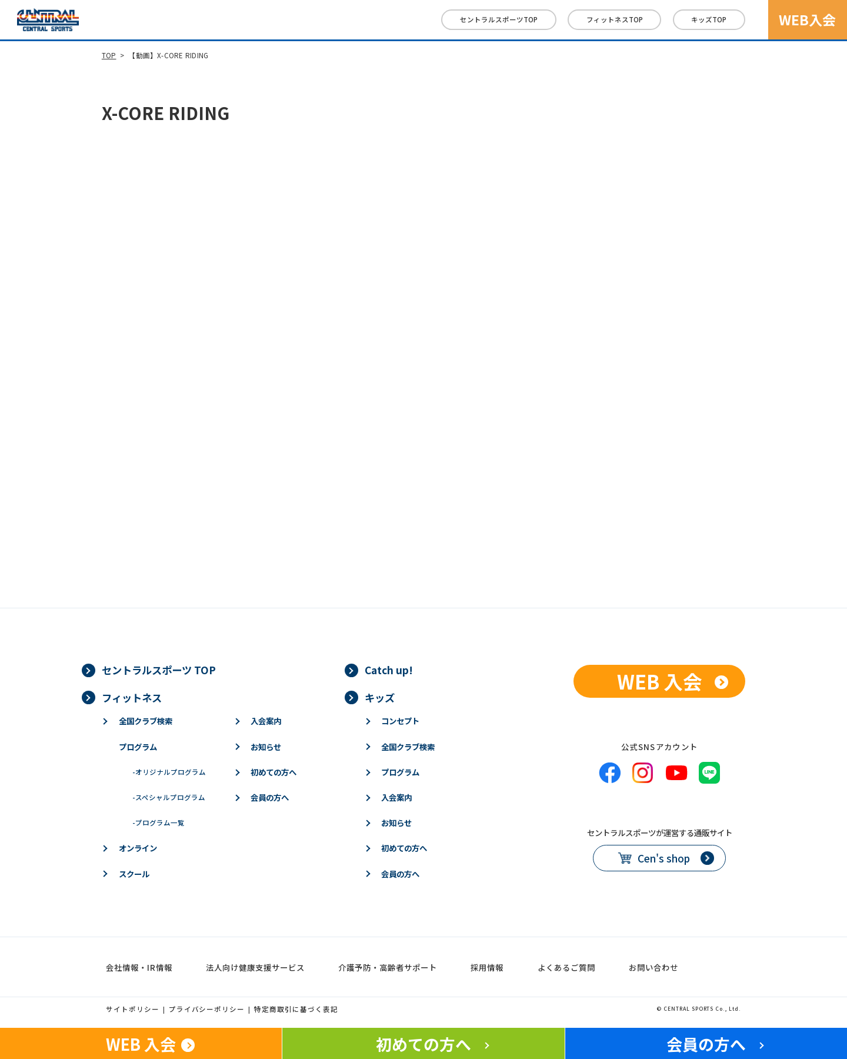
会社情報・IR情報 (139, 967)
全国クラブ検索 (145, 721)
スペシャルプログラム (168, 797)
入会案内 (266, 721)
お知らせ (266, 746)
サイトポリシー (132, 1009)
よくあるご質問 (566, 967)
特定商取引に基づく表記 (296, 1009)
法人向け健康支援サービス (255, 967)
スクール (134, 874)
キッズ (708, 19)
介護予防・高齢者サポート (387, 967)
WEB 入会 (659, 681)
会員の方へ (270, 797)
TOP (109, 55)
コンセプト (400, 721)
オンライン (138, 848)
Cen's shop (664, 858)
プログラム (138, 746)
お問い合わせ (653, 967)
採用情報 (487, 967)
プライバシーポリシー (207, 1009)
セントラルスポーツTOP (499, 19)
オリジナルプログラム (169, 772)
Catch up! (389, 669)
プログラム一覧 (158, 822)
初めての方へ (273, 772)
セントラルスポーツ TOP (159, 669)
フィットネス (614, 19)
